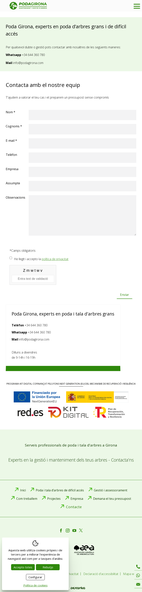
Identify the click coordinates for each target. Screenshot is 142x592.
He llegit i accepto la (41, 259)
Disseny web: (71, 588)
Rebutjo (48, 567)
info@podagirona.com (28, 63)
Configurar (35, 577)
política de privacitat (55, 259)
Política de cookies (35, 585)
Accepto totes (23, 567)
